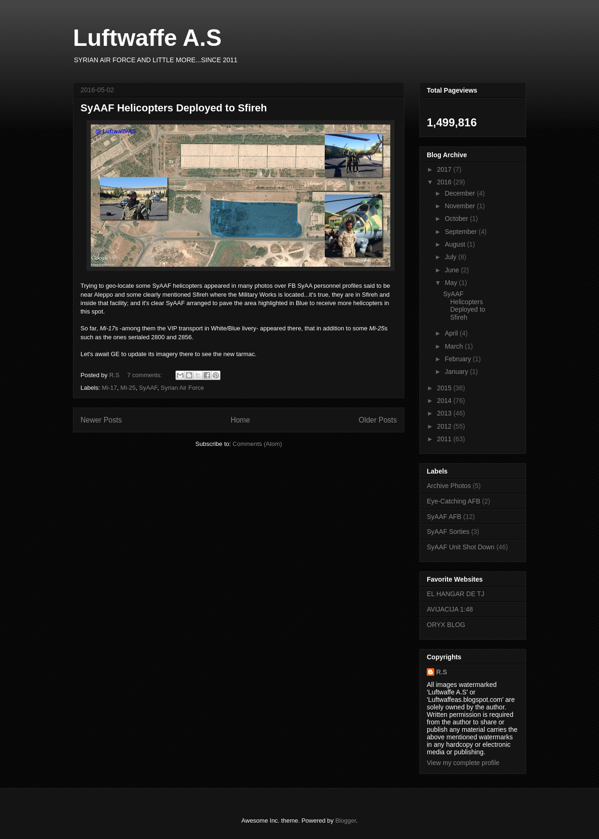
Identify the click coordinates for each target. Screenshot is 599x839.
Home (240, 420)
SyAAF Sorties (448, 531)
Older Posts (378, 420)
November (460, 206)
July (451, 257)
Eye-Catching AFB (453, 501)
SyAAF (148, 387)
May (452, 282)
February (459, 359)
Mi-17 (109, 387)
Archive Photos (449, 485)
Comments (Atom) (257, 443)
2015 (445, 388)
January (457, 371)
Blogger (345, 820)
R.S (441, 672)
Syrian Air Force (182, 387)
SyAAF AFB (444, 516)
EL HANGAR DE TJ (455, 594)
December (460, 193)
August (456, 244)
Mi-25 (128, 387)
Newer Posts (101, 420)
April (452, 333)
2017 (445, 169)
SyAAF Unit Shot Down (461, 547)
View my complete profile (463, 762)
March (455, 346)
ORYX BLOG (446, 624)
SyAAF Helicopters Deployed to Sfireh (173, 108)
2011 (445, 439)
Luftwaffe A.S (147, 38)
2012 (445, 426)
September (461, 231)
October (457, 218)
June (452, 270)
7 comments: (145, 375)
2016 (445, 182)
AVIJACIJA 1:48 (450, 609)
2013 (445, 413)
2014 (445, 400)
